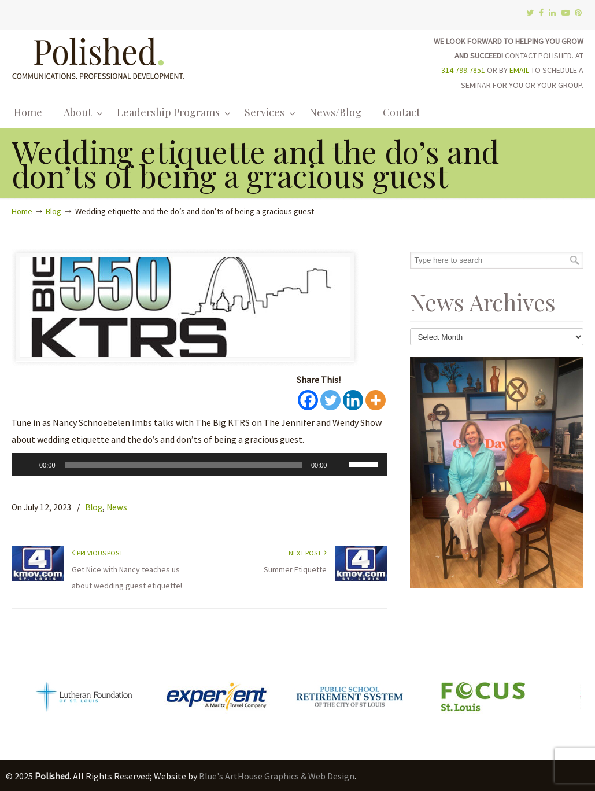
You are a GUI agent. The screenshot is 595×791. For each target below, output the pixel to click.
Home (22, 211)
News (116, 507)
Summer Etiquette (295, 569)
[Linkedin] (353, 400)
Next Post (308, 553)
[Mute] (339, 464)
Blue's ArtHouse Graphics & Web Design (276, 776)
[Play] (26, 464)
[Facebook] (308, 400)
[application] (199, 464)
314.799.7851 (463, 70)
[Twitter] (330, 400)
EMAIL (519, 70)
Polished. (98, 56)
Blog (53, 211)
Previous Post (97, 553)
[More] (375, 400)
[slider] (183, 465)
